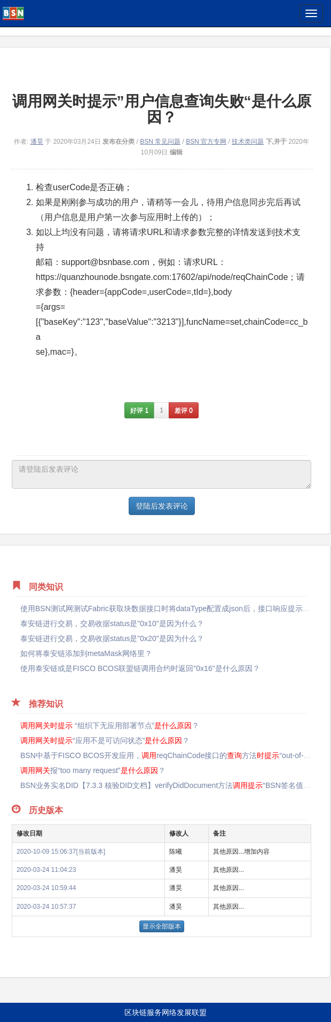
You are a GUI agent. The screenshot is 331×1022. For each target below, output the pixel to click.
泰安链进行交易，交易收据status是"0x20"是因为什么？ (112, 638)
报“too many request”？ (92, 770)
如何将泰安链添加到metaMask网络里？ (86, 653)
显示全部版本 (162, 926)
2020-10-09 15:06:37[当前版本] (61, 851)
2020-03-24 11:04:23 (46, 869)
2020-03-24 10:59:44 (46, 888)
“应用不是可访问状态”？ (105, 740)
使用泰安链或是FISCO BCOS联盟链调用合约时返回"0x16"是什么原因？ (140, 668)
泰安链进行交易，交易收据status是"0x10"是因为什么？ (112, 623)
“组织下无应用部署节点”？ (109, 725)
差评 (184, 410)
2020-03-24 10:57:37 (46, 906)
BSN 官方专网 (206, 141)
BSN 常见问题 (160, 141)
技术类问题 (248, 141)
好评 (139, 410)
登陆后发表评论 (162, 506)
